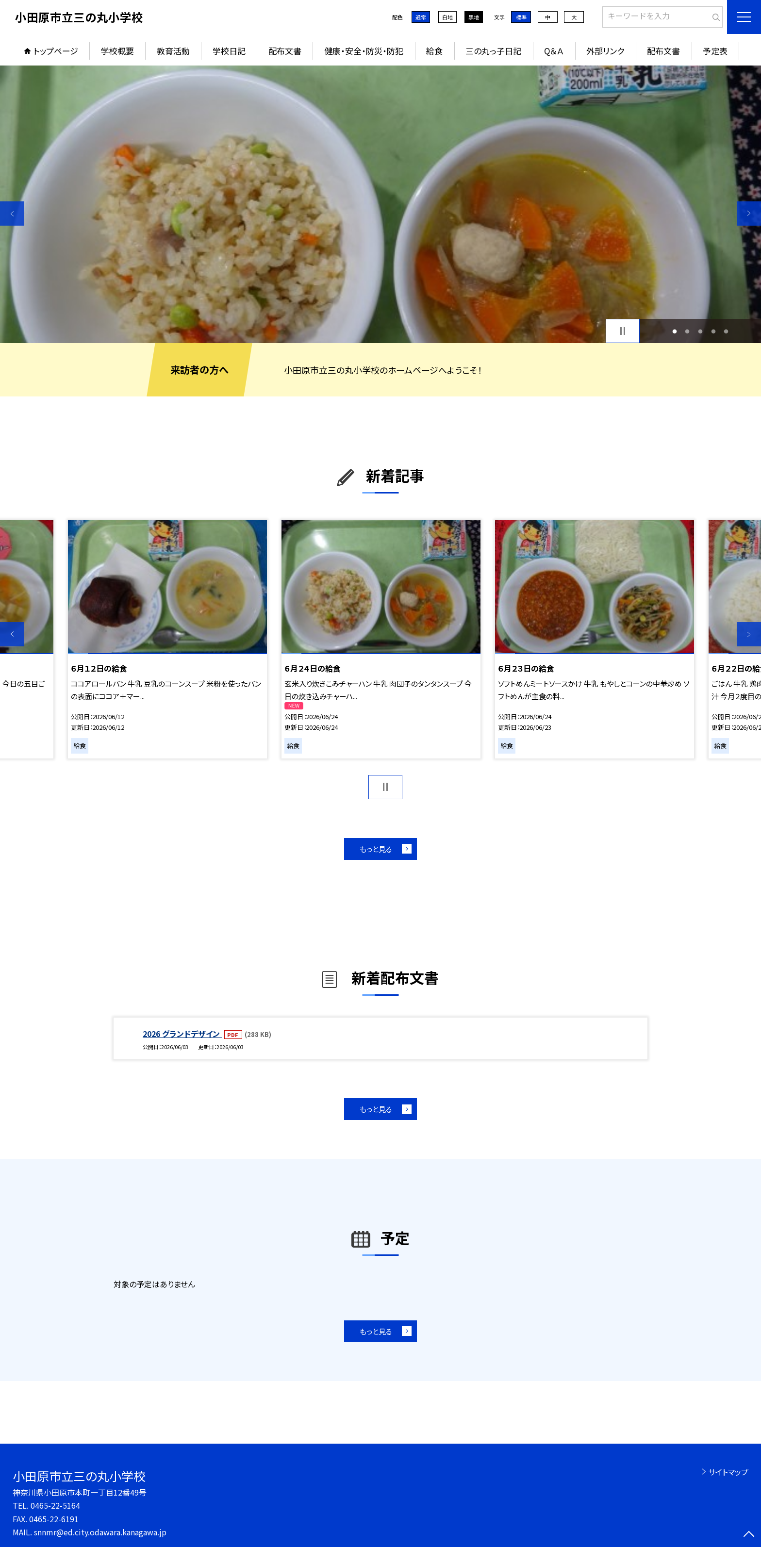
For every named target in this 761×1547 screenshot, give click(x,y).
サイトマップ (728, 1472)
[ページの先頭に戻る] (749, 1535)
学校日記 (229, 51)
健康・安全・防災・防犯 (363, 51)
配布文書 (284, 51)
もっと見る (376, 849)
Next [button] (749, 213)
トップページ (55, 51)
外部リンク (605, 51)
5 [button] (726, 331)
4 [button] (713, 331)
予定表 (715, 51)
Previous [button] (12, 213)
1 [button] (674, 331)
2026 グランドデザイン (182, 1033)
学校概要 (117, 51)
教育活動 (173, 51)
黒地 (473, 17)
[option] (380, 204)
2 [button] (687, 331)
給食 (434, 51)
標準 (521, 17)
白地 (447, 17)
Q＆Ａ (553, 51)
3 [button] (700, 331)
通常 (420, 17)
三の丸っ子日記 (493, 51)
